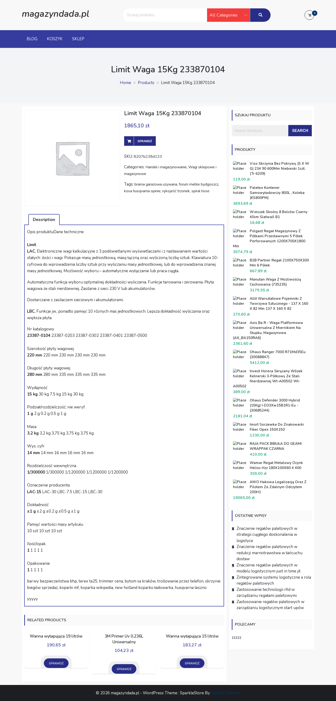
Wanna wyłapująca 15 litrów (192, 636)
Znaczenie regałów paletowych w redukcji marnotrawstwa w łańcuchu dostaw (269, 553)
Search (300, 131)
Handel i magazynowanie (166, 167)
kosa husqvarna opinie (142, 191)
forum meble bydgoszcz (198, 184)
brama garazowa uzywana (155, 184)
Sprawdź (145, 141)
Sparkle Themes (225, 693)
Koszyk (55, 39)
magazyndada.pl (55, 14)
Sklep (78, 39)
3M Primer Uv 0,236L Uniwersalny (124, 639)
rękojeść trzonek (176, 191)
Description (44, 219)
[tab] (44, 219)
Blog (32, 39)
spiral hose (200, 191)
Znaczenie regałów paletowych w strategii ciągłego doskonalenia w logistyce (267, 534)
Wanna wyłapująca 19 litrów (56, 636)
